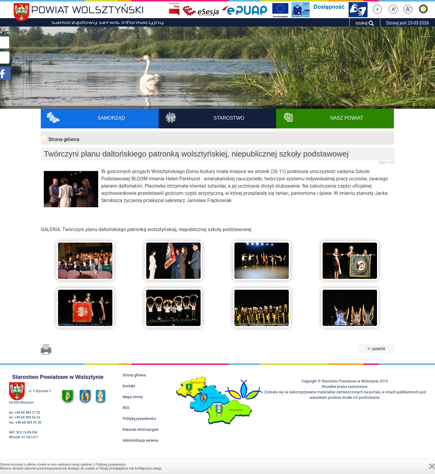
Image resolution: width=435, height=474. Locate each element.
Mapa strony (133, 397)
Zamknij (432, 466)
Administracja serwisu (140, 440)
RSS (126, 408)
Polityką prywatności (110, 464)
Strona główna (63, 139)
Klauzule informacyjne (140, 429)
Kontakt (129, 386)
